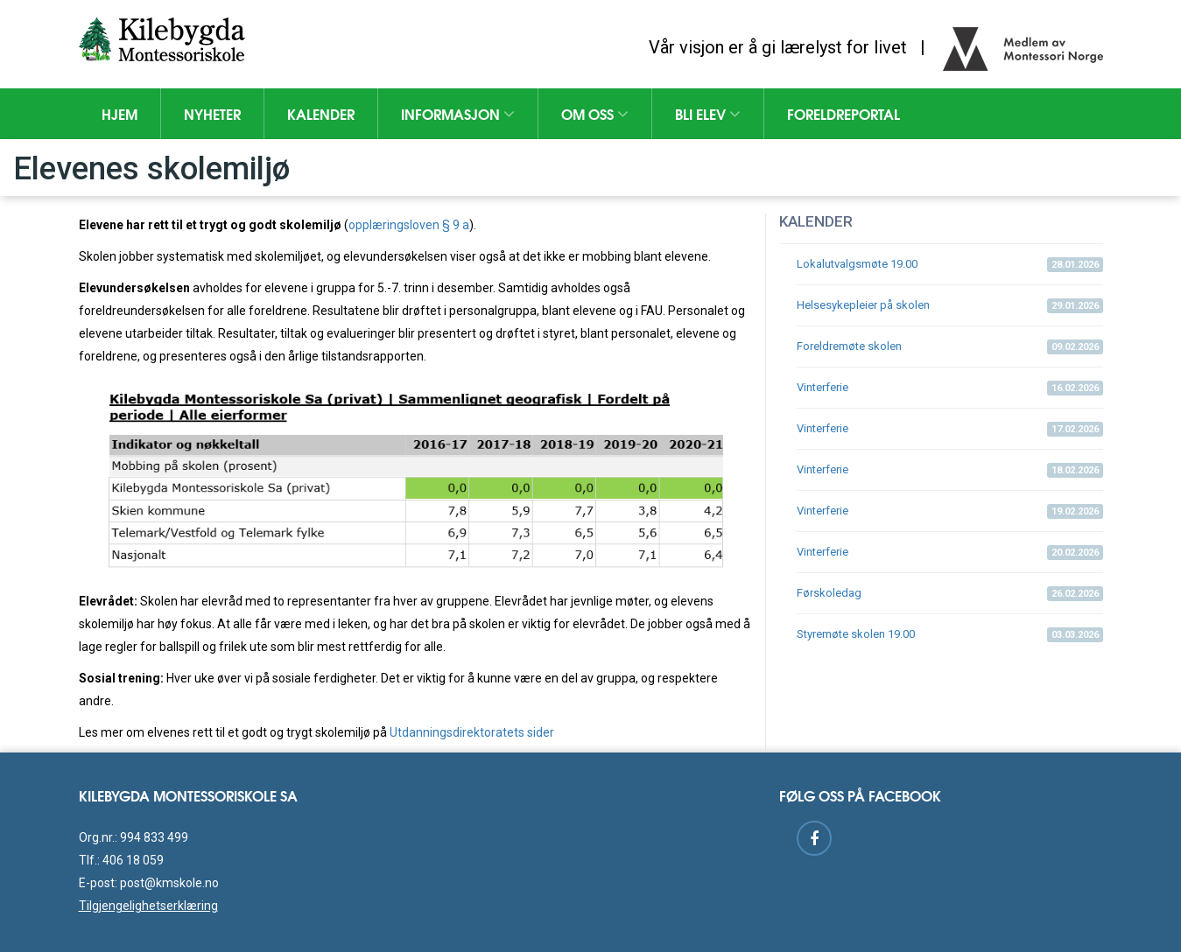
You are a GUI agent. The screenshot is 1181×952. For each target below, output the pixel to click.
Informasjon (458, 113)
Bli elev (708, 113)
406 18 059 (133, 860)
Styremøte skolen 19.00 (950, 634)
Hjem (119, 113)
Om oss (595, 113)
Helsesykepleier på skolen (950, 305)
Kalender (321, 113)
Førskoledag (950, 593)
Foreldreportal (843, 113)
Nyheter (212, 113)
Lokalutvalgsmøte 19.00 (950, 264)
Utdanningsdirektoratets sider (472, 732)
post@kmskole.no (169, 883)
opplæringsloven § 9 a (408, 225)
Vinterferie (950, 388)
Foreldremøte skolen (950, 347)
